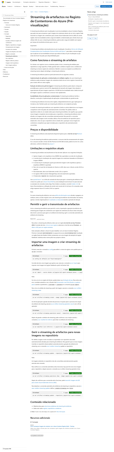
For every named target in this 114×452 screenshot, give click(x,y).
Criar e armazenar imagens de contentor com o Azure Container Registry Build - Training (52, 426)
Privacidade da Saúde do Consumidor (62, 447)
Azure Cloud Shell (49, 181)
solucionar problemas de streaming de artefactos (57, 406)
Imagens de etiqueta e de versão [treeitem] (13, 51)
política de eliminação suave (62, 195)
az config (50, 249)
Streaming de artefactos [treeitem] (11, 56)
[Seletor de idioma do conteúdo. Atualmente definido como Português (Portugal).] (8, 443)
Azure (36, 11)
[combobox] (14, 15)
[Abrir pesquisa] (103, 2)
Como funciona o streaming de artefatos (98, 14)
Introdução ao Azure (106, 6)
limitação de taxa (68, 280)
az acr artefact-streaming (53, 346)
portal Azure (37, 179)
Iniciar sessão (109, 2)
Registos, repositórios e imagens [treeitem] (13, 45)
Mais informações (61, 411)
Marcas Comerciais (91, 447)
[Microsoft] (3, 2)
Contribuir (40, 447)
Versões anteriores (25, 447)
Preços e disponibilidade (94, 17)
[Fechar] (25, 11)
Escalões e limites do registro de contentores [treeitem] (13, 41)
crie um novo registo (51, 225)
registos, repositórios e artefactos (52, 408)
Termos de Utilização (79, 447)
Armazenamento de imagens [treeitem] (13, 47)
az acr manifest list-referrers (45, 319)
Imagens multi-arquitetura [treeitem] (12, 63)
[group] (57, 272)
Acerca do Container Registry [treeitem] (13, 25)
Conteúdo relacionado (93, 30)
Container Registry (43, 11)
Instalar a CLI (74, 184)
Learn (31, 11)
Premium (79, 134)
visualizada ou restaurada (56, 200)
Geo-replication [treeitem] (9, 58)
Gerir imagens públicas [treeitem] (11, 65)
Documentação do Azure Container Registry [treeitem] (14, 18)
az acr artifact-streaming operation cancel (62, 304)
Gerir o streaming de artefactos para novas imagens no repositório (98, 27)
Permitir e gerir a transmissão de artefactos (98, 21)
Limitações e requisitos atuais (95, 19)
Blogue (33, 447)
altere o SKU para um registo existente (42, 227)
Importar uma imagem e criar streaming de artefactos (98, 23)
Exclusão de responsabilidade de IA (10, 447)
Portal (97, 6)
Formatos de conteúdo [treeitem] (11, 49)
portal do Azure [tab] (40, 219)
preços (51, 144)
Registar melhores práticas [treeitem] (12, 60)
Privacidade (47, 447)
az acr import (73, 263)
